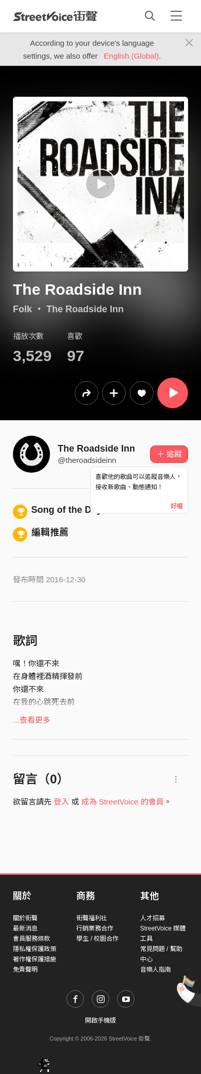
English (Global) (131, 55)
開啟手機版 (100, 1020)
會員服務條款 (31, 938)
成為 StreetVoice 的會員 (122, 801)
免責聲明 (25, 969)
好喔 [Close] (177, 506)
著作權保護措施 (34, 959)
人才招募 (152, 918)
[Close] (189, 43)
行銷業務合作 (94, 928)
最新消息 (25, 928)
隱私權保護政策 (34, 949)
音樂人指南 (155, 969)
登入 (61, 801)
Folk (22, 309)
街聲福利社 (91, 918)
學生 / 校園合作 (97, 938)
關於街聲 (25, 918)
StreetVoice (55, 16)
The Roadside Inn (85, 309)
